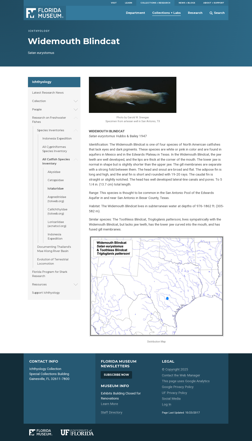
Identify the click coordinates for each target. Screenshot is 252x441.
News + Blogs (187, 3)
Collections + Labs (166, 13)
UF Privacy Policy (174, 393)
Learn (128, 3)
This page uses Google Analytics (186, 381)
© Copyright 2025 (175, 369)
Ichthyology (41, 82)
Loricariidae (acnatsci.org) (57, 224)
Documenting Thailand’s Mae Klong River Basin (54, 249)
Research (195, 13)
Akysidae (54, 172)
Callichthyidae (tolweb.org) (57, 211)
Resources (39, 284)
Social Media (171, 399)
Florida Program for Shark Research (49, 274)
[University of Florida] (81, 432)
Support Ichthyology (46, 292)
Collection (39, 101)
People (37, 109)
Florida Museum (45, 13)
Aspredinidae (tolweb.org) (57, 199)
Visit (114, 3)
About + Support (213, 3)
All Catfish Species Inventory (56, 161)
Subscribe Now (116, 374)
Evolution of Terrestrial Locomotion (52, 261)
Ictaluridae (56, 188)
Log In (166, 404)
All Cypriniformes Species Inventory (54, 149)
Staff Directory (111, 412)
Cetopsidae (56, 180)
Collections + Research (155, 3)
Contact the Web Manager (181, 375)
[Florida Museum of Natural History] (45, 432)
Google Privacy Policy (178, 387)
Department (135, 13)
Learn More (109, 404)
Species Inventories (50, 130)
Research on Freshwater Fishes (49, 120)
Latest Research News (48, 92)
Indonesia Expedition (57, 138)
